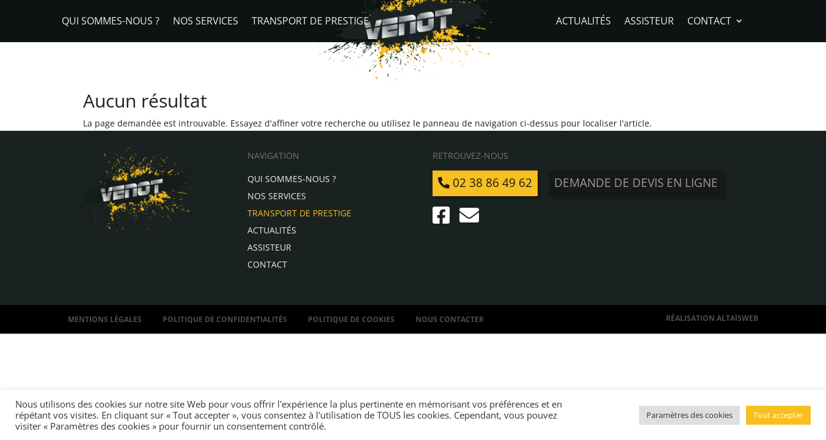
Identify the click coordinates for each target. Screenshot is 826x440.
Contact (709, 22)
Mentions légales (105, 319)
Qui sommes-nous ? (110, 22)
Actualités (583, 22)
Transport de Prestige (310, 22)
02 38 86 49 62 (485, 183)
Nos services (205, 22)
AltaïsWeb (737, 318)
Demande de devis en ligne (636, 183)
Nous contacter (449, 319)
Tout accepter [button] (778, 414)
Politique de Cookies (351, 319)
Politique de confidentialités (225, 319)
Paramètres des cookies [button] (689, 414)
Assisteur (649, 22)
